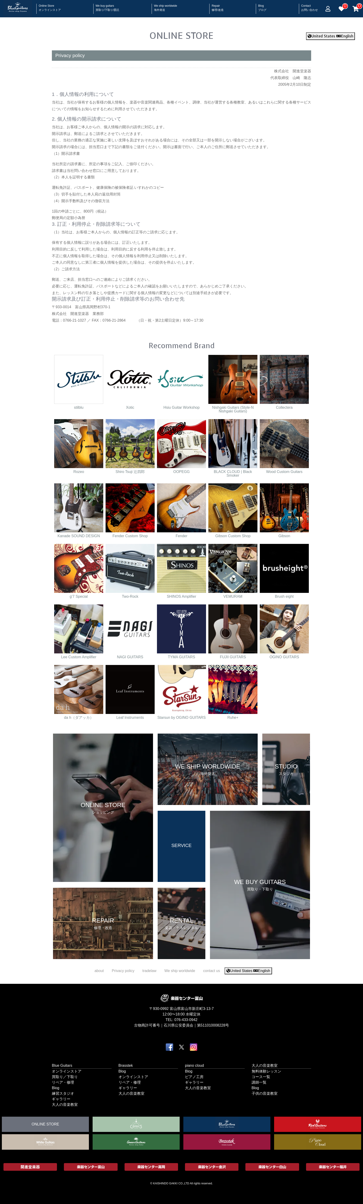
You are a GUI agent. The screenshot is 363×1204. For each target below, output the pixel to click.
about (99, 971)
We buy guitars (107, 6)
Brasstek (126, 1065)
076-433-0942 (185, 1019)
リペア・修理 (63, 1082)
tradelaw (149, 971)
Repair (217, 6)
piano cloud (194, 1065)
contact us (211, 971)
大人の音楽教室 (65, 1104)
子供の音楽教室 (265, 1093)
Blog (262, 6)
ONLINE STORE (181, 35)
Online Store (50, 6)
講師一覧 (259, 1082)
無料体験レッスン (266, 1071)
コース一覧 (261, 1077)
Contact (309, 6)
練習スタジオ (63, 1093)
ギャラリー (61, 1099)
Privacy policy (123, 971)
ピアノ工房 (194, 1077)
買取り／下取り (65, 1077)
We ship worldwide (165, 6)
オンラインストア (66, 1071)
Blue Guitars (62, 1065)
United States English (330, 36)
